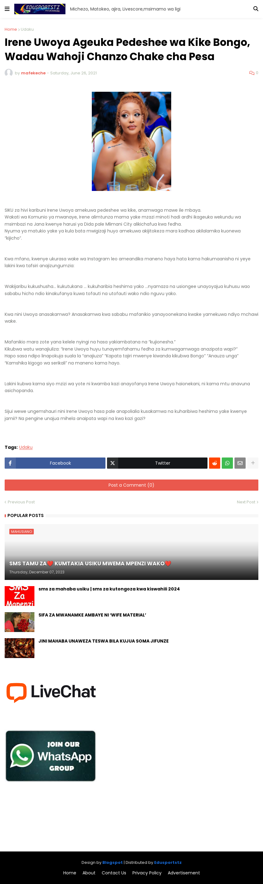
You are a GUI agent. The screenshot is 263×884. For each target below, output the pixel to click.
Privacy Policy (147, 873)
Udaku (27, 29)
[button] (7, 9)
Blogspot (112, 862)
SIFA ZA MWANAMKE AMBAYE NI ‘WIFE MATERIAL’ (92, 615)
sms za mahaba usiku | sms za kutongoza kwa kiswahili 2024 (109, 589)
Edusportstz (168, 862)
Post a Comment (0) (131, 485)
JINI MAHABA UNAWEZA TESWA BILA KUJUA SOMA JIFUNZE (103, 641)
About (89, 873)
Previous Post (21, 502)
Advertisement (184, 873)
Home (11, 29)
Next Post (246, 502)
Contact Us (114, 873)
